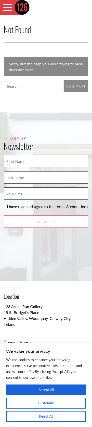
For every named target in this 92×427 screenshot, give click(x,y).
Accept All (46, 390)
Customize (46, 403)
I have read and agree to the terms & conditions (46, 206)
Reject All (46, 416)
